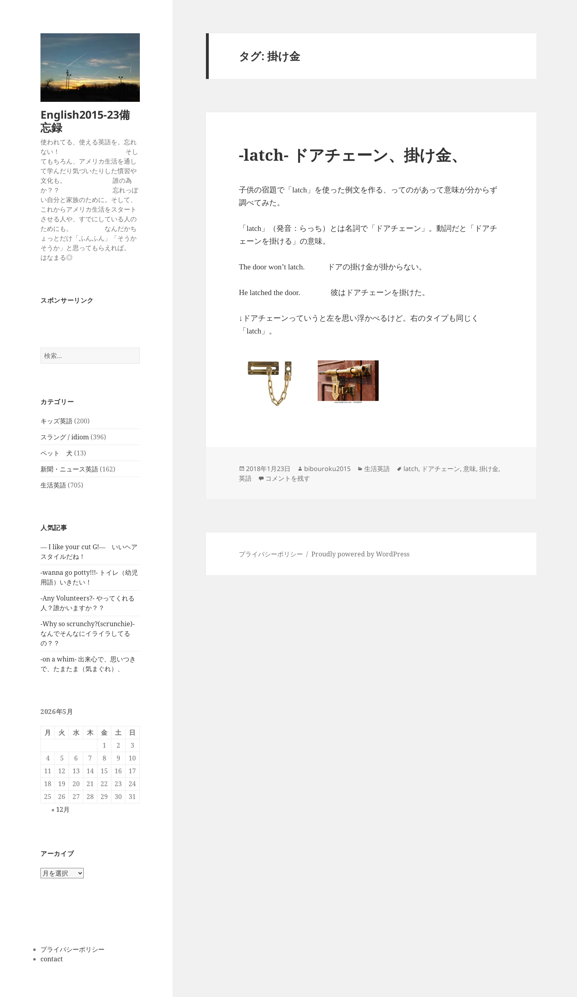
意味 (469, 468)
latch (410, 468)
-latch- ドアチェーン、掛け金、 (353, 154)
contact (51, 959)
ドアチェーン (441, 468)
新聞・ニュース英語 (69, 469)
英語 (245, 478)
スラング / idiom (64, 437)
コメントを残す (287, 478)
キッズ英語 (56, 421)
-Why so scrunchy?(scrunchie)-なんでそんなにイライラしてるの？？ (87, 633)
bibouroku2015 (327, 468)
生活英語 (53, 485)
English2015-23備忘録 (85, 121)
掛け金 (488, 468)
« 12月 (60, 809)
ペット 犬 (56, 453)
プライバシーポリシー (72, 949)
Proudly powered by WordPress (360, 554)
